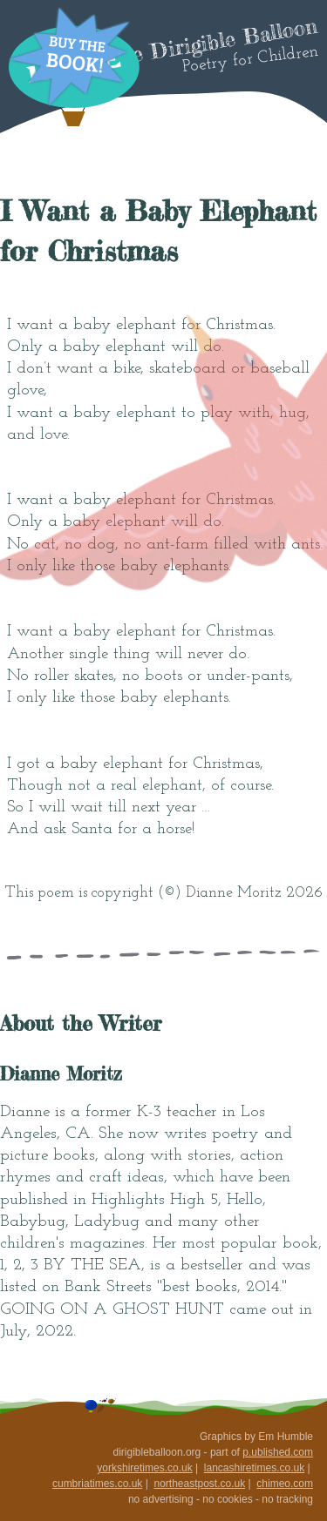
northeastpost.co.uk (199, 1483)
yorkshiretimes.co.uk (144, 1468)
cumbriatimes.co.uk (97, 1483)
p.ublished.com (277, 1452)
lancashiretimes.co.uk (254, 1468)
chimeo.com (284, 1483)
